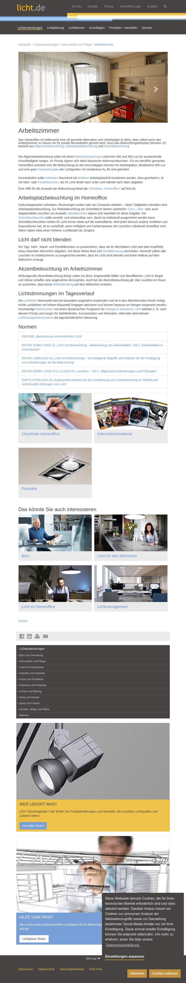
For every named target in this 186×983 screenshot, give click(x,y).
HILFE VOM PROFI (36, 917)
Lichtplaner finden (34, 939)
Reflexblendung (63, 284)
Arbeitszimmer (103, 44)
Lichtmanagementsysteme (35, 317)
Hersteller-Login (130, 6)
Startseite (24, 44)
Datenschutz (46, 969)
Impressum (25, 969)
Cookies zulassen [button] (165, 973)
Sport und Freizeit (29, 703)
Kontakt (93, 6)
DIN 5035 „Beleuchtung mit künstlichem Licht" (52, 336)
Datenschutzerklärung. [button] (123, 945)
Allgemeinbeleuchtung (49, 146)
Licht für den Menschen (117, 556)
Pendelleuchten (48, 182)
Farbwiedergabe (48, 169)
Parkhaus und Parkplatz (32, 685)
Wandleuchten (77, 213)
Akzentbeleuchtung (116, 146)
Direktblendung (113, 251)
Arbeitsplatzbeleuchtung (81, 146)
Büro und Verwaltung (31, 655)
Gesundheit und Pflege (76, 44)
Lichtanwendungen (46, 44)
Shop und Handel (29, 697)
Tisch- (131, 209)
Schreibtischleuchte (31, 217)
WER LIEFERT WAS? (38, 804)
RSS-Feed (96, 969)
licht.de (76, 6)
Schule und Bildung (30, 691)
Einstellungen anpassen (124, 956)
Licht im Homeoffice (38, 607)
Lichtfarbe (30, 300)
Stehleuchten (44, 309)
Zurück (23, 621)
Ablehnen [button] (137, 973)
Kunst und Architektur (31, 679)
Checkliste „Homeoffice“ (104, 188)
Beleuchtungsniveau (88, 156)
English (152, 6)
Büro (26, 556)
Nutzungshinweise (72, 969)
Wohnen (24, 715)
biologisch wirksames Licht (123, 309)
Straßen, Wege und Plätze (34, 709)
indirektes (51, 178)
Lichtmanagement (112, 607)
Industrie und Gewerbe (32, 673)
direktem (83, 178)
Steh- (140, 209)
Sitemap (93, 958)
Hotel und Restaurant (31, 667)
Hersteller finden (33, 825)
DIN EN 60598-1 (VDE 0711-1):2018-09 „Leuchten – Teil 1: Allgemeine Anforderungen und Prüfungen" (89, 371)
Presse (109, 6)
